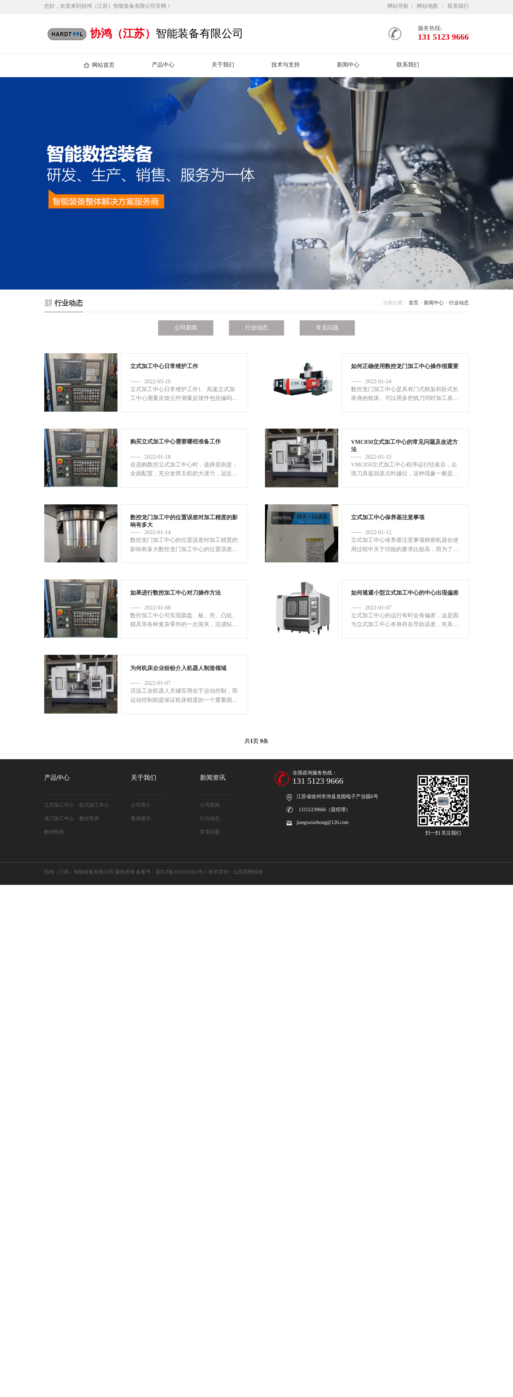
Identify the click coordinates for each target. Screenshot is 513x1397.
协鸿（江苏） (123, 33)
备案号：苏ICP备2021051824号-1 (171, 872)
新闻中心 (434, 302)
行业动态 (459, 302)
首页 (414, 302)
